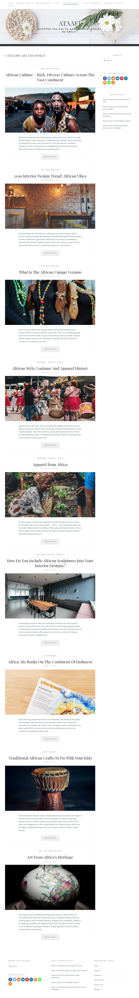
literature (50, 656)
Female (52, 362)
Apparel (42, 362)
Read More (51, 156)
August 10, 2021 (50, 372)
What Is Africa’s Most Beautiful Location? (117, 121)
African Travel (24, 3)
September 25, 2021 (50, 180)
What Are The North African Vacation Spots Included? (69, 971)
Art (46, 752)
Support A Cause (113, 3)
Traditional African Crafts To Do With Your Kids (50, 757)
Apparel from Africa (50, 464)
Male (60, 362)
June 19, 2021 (50, 861)
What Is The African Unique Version (50, 272)
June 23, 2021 (50, 666)
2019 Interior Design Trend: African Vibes (50, 175)
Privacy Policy (98, 980)
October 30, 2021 (50, 84)
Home (11, 3)
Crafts (60, 554)
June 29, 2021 (50, 570)
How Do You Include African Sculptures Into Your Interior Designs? (50, 563)
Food (57, 3)
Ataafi (69, 23)
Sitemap (97, 989)
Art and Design (70, 3)
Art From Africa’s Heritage (50, 857)
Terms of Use (98, 985)
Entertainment (43, 3)
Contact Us (98, 975)
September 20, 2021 (50, 276)
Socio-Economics (91, 3)
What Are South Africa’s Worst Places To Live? (67, 966)
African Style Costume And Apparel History (50, 368)
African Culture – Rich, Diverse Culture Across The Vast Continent (50, 77)
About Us (97, 971)
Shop (10, 5)
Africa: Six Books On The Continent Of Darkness (50, 661)
